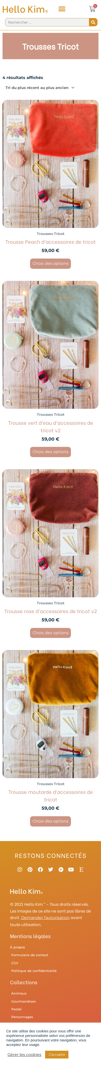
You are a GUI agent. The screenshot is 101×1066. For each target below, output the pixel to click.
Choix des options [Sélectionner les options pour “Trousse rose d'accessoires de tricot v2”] (50, 632)
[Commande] (39, 88)
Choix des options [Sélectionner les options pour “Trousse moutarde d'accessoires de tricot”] (50, 821)
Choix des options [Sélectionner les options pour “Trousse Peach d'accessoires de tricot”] (50, 263)
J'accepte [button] (57, 1054)
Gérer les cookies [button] (24, 1054)
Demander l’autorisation (45, 917)
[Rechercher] (93, 22)
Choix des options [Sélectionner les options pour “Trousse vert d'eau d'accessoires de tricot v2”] (50, 451)
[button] (61, 9)
